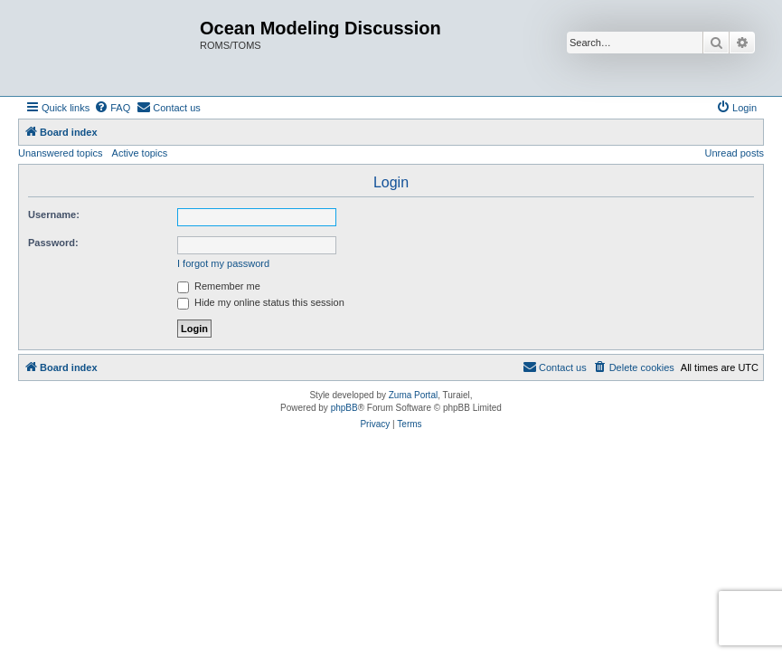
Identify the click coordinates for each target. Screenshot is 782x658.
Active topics (140, 153)
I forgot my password (223, 263)
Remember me (218, 286)
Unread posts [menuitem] (734, 153)
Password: (53, 242)
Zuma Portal (413, 395)
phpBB (344, 408)
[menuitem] (112, 108)
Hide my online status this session (260, 302)
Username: (54, 214)
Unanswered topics (60, 153)
